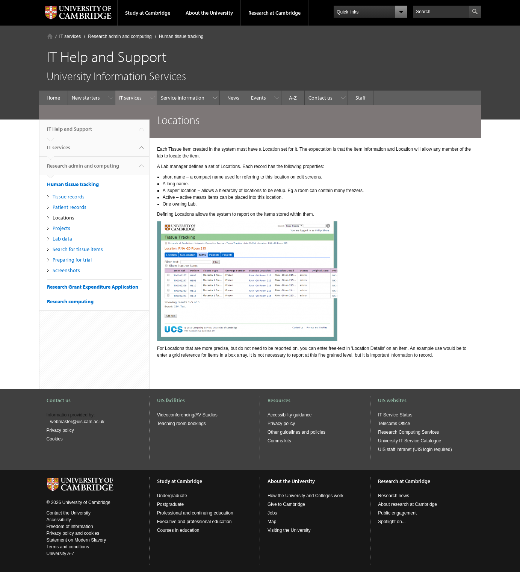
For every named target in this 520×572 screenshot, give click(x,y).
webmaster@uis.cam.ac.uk (77, 421)
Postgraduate (170, 504)
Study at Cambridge (147, 12)
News (233, 97)
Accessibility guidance (289, 415)
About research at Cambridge (407, 504)
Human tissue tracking (181, 36)
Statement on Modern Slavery (76, 540)
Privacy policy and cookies (73, 533)
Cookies (55, 439)
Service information (182, 97)
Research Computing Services (408, 432)
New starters (86, 97)
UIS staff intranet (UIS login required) (415, 449)
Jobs (272, 513)
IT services (70, 36)
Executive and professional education (194, 521)
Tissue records (69, 196)
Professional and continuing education (195, 513)
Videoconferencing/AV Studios (187, 415)
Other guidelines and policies (296, 432)
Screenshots (66, 270)
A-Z (293, 97)
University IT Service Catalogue (409, 440)
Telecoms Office (394, 423)
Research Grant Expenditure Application (92, 286)
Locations (63, 217)
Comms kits (279, 440)
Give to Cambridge (286, 504)
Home (50, 36)
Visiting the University (289, 530)
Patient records (69, 207)
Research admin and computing (119, 36)
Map (272, 521)
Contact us (320, 97)
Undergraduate (172, 495)
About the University (209, 12)
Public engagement (397, 513)
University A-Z (61, 553)
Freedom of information (70, 526)
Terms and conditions (68, 546)
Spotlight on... (391, 521)
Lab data (62, 238)
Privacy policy (60, 430)
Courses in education (178, 530)
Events (258, 97)
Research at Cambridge (274, 12)
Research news (393, 495)
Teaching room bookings (181, 423)
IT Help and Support (69, 132)
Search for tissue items (78, 249)
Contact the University (69, 513)
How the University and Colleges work (305, 495)
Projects (61, 228)
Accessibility (59, 519)
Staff (360, 97)
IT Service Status (395, 415)
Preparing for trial (72, 259)
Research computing (70, 301)
